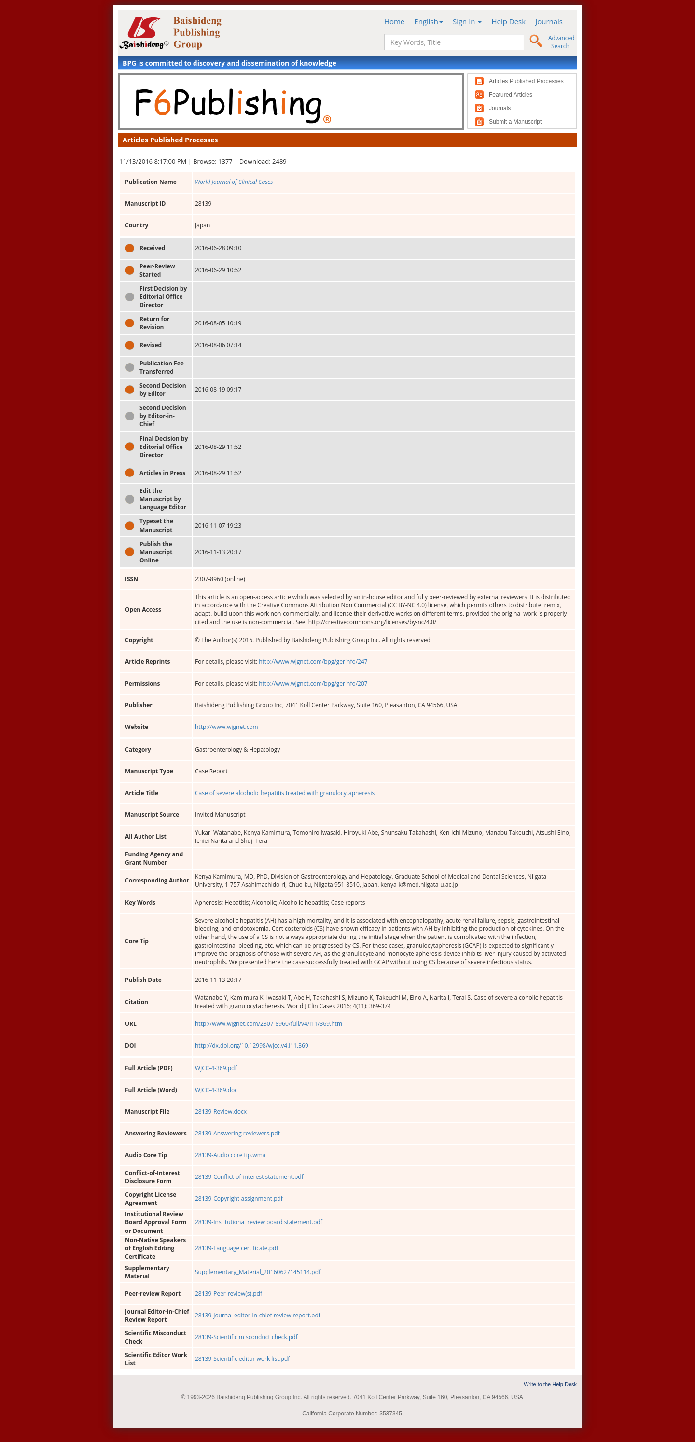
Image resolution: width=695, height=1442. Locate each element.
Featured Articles (510, 94)
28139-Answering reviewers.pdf (237, 1133)
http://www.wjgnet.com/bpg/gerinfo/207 (313, 683)
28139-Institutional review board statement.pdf (258, 1222)
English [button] (428, 21)
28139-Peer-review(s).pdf (228, 1293)
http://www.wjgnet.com (226, 727)
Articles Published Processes (526, 81)
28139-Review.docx (221, 1111)
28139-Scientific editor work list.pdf (242, 1359)
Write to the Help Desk (550, 1384)
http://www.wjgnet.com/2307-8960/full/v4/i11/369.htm (268, 1024)
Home (394, 21)
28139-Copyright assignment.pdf (239, 1198)
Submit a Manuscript (515, 121)
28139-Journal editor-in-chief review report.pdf (257, 1315)
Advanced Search (561, 42)
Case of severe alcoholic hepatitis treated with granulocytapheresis (285, 793)
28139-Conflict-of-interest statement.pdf (249, 1177)
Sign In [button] (467, 21)
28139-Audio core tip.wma (230, 1155)
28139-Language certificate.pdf (236, 1248)
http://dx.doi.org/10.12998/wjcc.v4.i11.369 (251, 1045)
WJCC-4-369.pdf (215, 1068)
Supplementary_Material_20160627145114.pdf (257, 1272)
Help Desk (508, 21)
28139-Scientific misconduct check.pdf (246, 1337)
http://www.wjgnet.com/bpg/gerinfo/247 (313, 662)
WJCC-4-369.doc (216, 1090)
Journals (549, 21)
